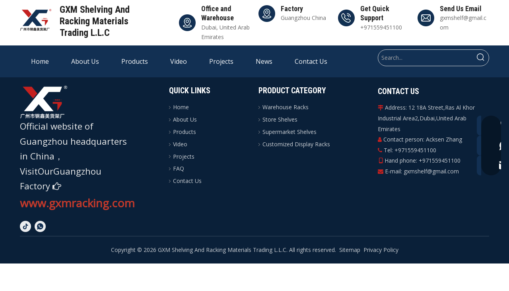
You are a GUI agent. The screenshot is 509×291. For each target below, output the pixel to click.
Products (184, 132)
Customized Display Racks (296, 144)
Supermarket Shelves (289, 132)
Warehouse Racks (285, 107)
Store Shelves (279, 119)
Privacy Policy (380, 250)
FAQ (178, 168)
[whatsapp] (40, 226)
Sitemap (349, 250)
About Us (185, 119)
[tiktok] (25, 226)
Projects (183, 156)
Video (180, 144)
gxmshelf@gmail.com (431, 171)
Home (181, 107)
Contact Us (187, 181)
